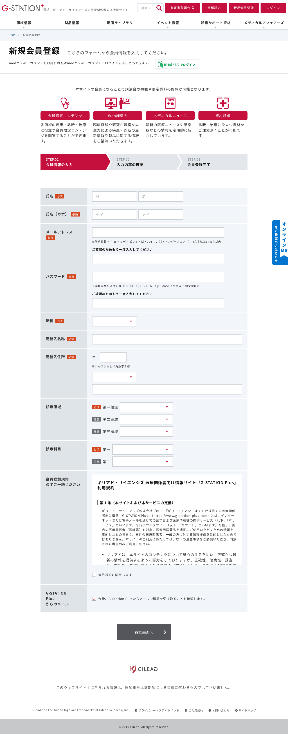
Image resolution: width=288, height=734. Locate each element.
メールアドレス (59, 232)
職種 (50, 320)
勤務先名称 (55, 338)
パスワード (55, 276)
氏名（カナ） (57, 214)
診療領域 (53, 406)
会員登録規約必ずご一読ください (63, 481)
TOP (12, 35)
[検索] (159, 8)
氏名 (50, 195)
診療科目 (53, 449)
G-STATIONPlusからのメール (57, 598)
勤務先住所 (55, 356)
